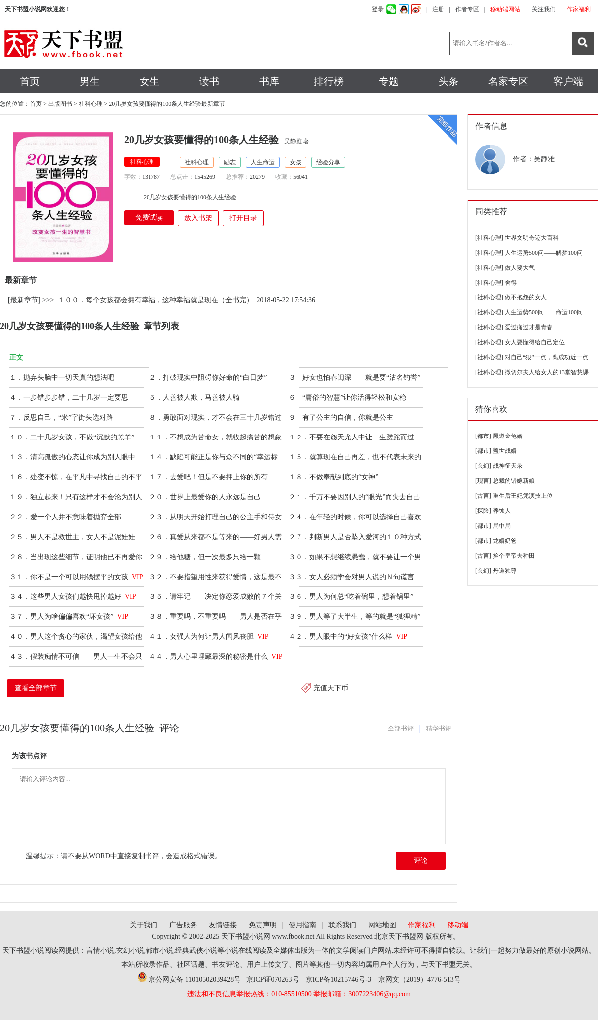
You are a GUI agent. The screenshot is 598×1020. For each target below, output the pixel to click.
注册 (438, 9)
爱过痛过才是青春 (529, 327)
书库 (269, 81)
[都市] (483, 436)
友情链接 (223, 925)
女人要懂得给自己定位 (535, 342)
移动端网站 (505, 9)
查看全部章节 (36, 688)
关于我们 (143, 925)
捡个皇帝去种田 (514, 555)
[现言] (483, 480)
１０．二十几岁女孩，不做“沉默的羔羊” (72, 437)
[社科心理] (489, 237)
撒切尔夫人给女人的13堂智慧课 (547, 372)
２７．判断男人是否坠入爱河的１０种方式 (356, 537)
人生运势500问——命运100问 (544, 312)
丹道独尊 (505, 570)
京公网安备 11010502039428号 (189, 979)
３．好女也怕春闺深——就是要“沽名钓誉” (355, 377)
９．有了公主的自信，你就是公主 (342, 417)
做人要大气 (520, 267)
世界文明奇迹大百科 (532, 237)
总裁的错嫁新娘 (514, 480)
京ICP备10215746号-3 (338, 979)
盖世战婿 (505, 450)
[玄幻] (483, 465)
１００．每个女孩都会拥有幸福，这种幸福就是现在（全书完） (155, 300)
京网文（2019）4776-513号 (419, 979)
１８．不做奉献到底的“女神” (334, 477)
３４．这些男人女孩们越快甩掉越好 (72, 596)
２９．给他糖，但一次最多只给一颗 (206, 557)
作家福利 (579, 9)
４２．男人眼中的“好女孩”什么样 (348, 636)
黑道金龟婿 (508, 436)
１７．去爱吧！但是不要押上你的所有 (209, 477)
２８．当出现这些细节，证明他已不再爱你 (76, 557)
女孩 (295, 162)
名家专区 (508, 81)
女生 (149, 81)
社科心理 (91, 103)
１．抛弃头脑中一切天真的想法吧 (62, 377)
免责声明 (263, 925)
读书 (209, 81)
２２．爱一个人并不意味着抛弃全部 (66, 517)
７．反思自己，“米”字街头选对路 (62, 417)
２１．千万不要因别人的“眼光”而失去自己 (355, 497)
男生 (90, 81)
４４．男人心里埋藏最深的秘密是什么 (216, 656)
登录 (378, 9)
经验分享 (328, 162)
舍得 (511, 282)
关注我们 (544, 9)
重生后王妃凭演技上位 (523, 495)
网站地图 (382, 925)
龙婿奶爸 (505, 540)
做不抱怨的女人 (526, 297)
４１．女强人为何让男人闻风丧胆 (209, 636)
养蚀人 (502, 510)
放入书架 (198, 218)
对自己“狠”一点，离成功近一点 (546, 357)
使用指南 (302, 925)
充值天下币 (330, 688)
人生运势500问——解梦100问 (544, 252)
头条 (448, 81)
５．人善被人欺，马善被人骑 (195, 397)
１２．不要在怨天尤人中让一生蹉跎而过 (352, 437)
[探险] (483, 510)
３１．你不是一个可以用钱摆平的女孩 (76, 577)
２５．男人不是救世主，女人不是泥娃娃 (73, 537)
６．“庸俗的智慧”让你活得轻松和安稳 (348, 397)
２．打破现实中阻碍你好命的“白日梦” (209, 377)
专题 (389, 81)
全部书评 (401, 728)
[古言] (483, 495)
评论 (421, 860)
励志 (230, 162)
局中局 (502, 525)
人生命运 (263, 162)
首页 (30, 81)
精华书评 (438, 728)
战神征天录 (508, 465)
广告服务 (183, 925)
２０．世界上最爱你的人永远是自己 (206, 497)
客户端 (568, 81)
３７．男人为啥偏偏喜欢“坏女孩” (68, 616)
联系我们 (342, 925)
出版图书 (60, 103)
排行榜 (329, 81)
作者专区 (467, 9)
